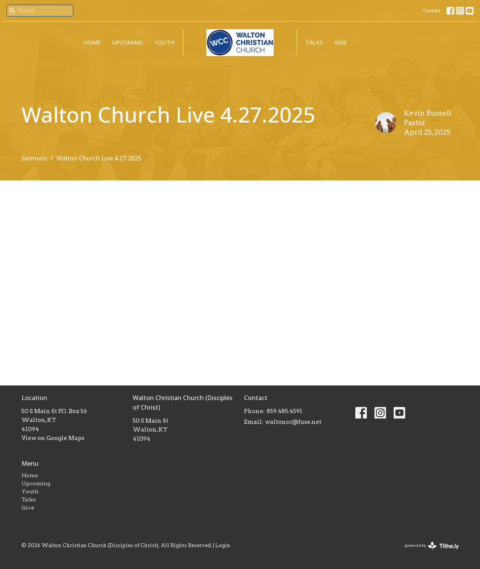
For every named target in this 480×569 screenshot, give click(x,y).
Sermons (34, 158)
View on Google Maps (52, 438)
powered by (432, 545)
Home (92, 42)
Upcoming (127, 42)
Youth (164, 42)
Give (341, 42)
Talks (314, 42)
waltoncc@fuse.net (293, 421)
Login (222, 545)
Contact (432, 10)
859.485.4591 (284, 411)
